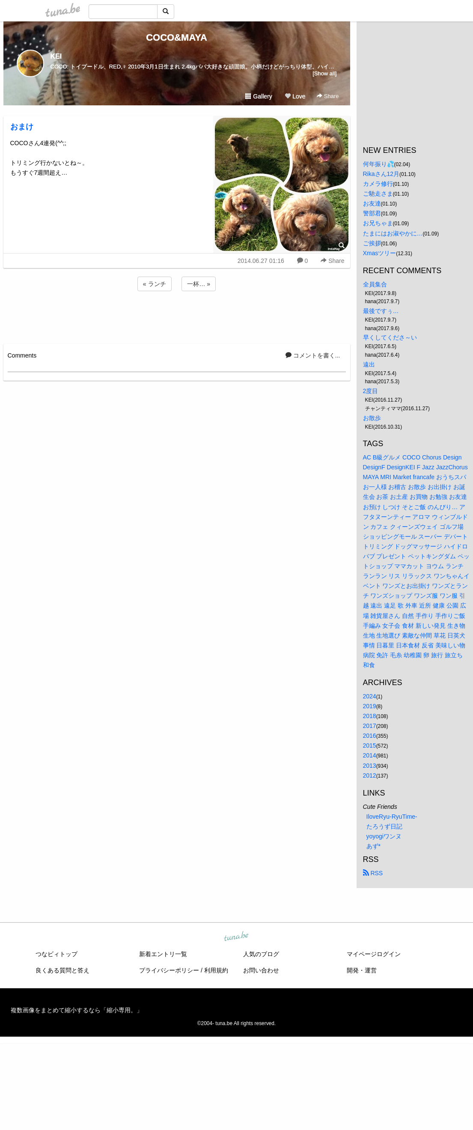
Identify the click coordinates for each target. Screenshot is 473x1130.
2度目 (370, 391)
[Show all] (324, 73)
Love (295, 96)
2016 (369, 735)
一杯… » (198, 283)
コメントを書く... (313, 355)
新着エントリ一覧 (163, 954)
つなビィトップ (56, 954)
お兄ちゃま (378, 223)
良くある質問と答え (62, 970)
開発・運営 (362, 970)
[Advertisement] (176, 316)
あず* (373, 846)
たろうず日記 (384, 826)
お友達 (372, 203)
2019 (369, 706)
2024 (369, 696)
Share (328, 96)
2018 (369, 716)
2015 (369, 745)
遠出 (369, 364)
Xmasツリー (379, 253)
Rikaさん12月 (381, 173)
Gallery (258, 96)
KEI (56, 56)
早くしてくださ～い (390, 337)
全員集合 (375, 284)
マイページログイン (374, 954)
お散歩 (372, 417)
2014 (369, 755)
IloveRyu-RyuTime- (391, 816)
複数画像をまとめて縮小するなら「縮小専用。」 (77, 1010)
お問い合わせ (261, 970)
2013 (369, 765)
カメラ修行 (378, 183)
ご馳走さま (378, 193)
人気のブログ (261, 954)
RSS (373, 873)
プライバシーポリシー (169, 970)
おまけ (21, 126)
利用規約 (216, 970)
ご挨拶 (372, 243)
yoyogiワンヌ (384, 836)
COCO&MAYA (176, 37)
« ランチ (154, 283)
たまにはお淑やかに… (393, 233)
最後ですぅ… (381, 310)
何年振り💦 (378, 164)
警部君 (372, 213)
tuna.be (236, 937)
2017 (369, 725)
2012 (369, 775)
